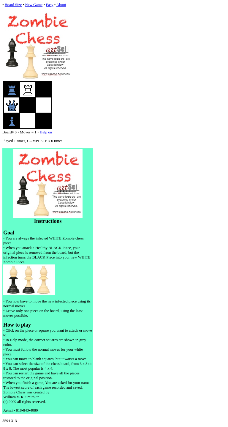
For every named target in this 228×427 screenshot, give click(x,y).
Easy (49, 4)
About (61, 4)
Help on (46, 132)
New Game (33, 4)
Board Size (13, 4)
